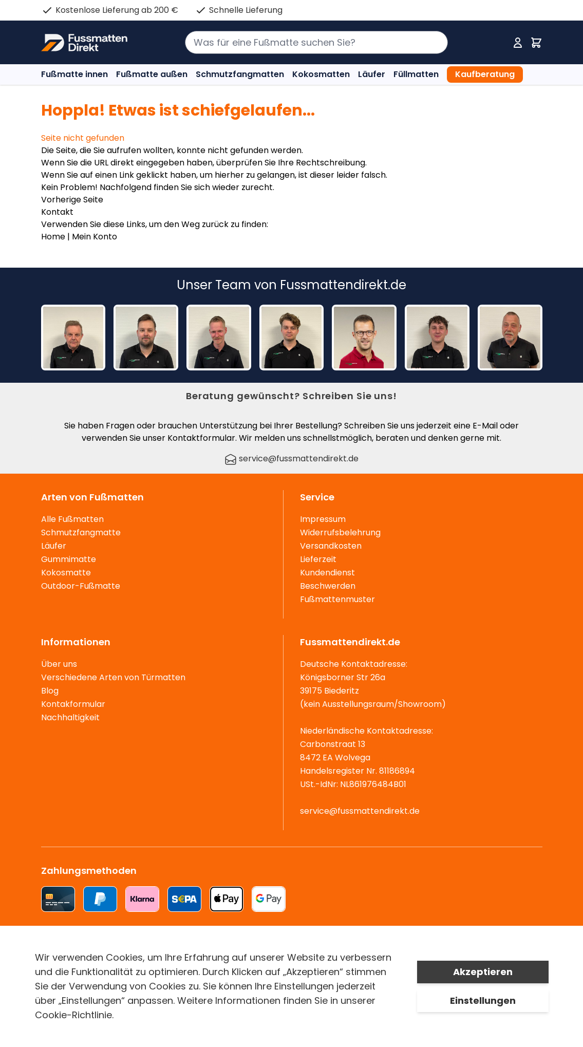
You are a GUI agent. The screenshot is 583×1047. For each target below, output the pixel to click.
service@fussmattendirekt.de (291, 458)
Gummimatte (68, 559)
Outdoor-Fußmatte (80, 586)
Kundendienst (327, 572)
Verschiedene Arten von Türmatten (113, 677)
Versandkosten (331, 546)
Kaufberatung (485, 74)
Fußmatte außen (151, 74)
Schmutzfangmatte (81, 532)
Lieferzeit (318, 559)
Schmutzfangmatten (240, 74)
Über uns (59, 664)
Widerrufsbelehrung (340, 532)
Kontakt (57, 212)
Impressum (323, 519)
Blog (50, 691)
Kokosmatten (321, 74)
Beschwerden (327, 586)
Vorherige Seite (72, 199)
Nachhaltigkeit (70, 717)
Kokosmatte (66, 572)
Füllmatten (416, 74)
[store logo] (84, 42)
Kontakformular (73, 704)
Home (53, 236)
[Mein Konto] (518, 42)
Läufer (371, 74)
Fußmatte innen (74, 74)
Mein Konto (94, 236)
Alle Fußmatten (72, 519)
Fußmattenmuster (337, 599)
